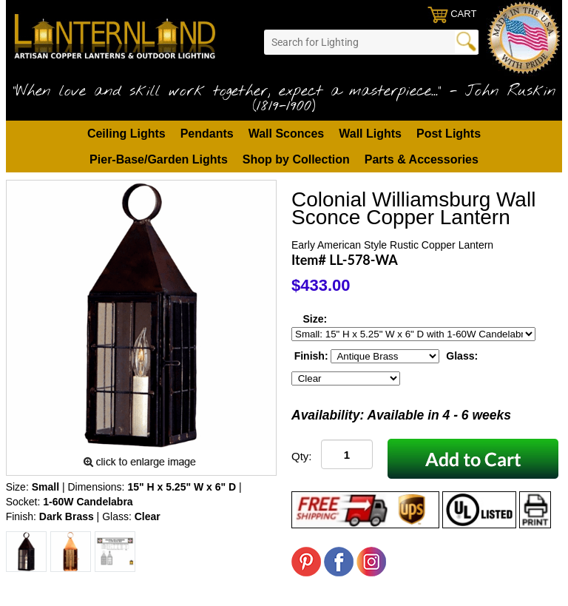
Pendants (207, 133)
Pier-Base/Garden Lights (158, 159)
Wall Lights (370, 133)
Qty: (301, 456)
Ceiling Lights (126, 133)
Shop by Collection (296, 159)
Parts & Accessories (422, 159)
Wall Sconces (286, 133)
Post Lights (448, 133)
